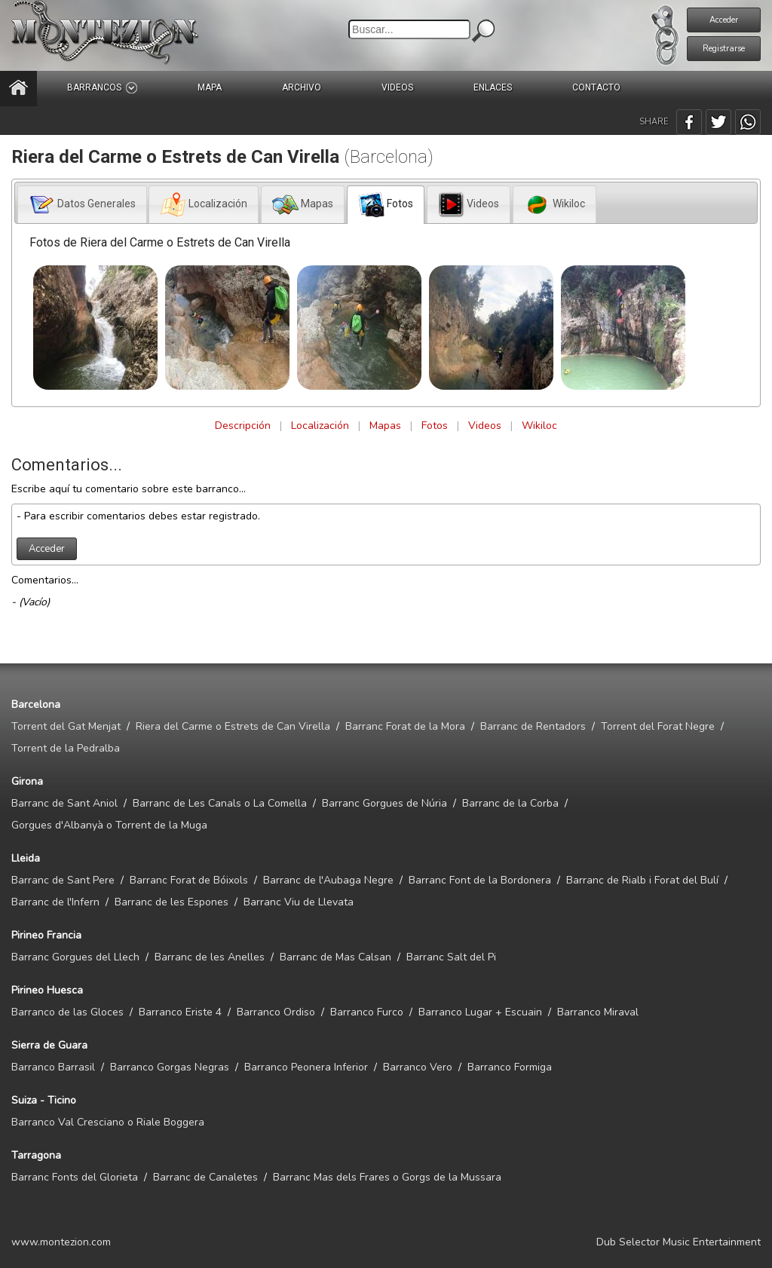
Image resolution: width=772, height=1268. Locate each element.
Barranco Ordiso (276, 1012)
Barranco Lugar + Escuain (480, 1012)
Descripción (243, 425)
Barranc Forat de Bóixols (189, 880)
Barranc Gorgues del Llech (75, 957)
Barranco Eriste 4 (180, 1012)
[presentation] (82, 204)
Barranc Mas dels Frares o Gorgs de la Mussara (387, 1177)
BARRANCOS (102, 87)
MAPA (210, 87)
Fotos (434, 425)
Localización (320, 425)
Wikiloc (539, 425)
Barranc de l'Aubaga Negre (328, 880)
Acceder (723, 20)
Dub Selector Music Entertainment (678, 1242)
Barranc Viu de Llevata (299, 902)
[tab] (82, 204)
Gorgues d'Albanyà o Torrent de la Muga (109, 825)
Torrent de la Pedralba (65, 748)
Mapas (385, 425)
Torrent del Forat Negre (658, 726)
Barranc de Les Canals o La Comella (220, 803)
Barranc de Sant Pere (63, 880)
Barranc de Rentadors (533, 726)
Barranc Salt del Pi (451, 957)
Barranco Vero (417, 1067)
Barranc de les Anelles (210, 957)
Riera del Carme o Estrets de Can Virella (233, 726)
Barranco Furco (366, 1012)
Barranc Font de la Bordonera (480, 880)
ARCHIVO (301, 87)
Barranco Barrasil (53, 1067)
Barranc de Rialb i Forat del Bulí (642, 880)
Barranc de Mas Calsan (335, 957)
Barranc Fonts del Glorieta (74, 1177)
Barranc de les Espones (171, 902)
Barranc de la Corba (510, 803)
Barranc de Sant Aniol (64, 803)
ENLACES (492, 87)
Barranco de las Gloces (67, 1012)
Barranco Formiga (509, 1067)
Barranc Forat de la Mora (405, 726)
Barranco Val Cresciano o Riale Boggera (107, 1122)
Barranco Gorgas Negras (169, 1067)
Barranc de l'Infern (55, 902)
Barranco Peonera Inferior (306, 1067)
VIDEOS (397, 87)
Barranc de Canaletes (205, 1177)
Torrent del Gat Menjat (66, 726)
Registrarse (724, 48)
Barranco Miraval (598, 1012)
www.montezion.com (61, 1242)
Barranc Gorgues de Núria (384, 803)
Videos (484, 425)
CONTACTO (596, 87)
